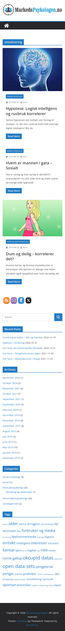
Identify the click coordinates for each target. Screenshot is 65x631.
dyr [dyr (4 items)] (56, 524)
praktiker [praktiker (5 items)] (29, 574)
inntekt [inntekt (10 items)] (9, 542)
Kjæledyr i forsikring (14, 342)
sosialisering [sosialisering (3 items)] (34, 579)
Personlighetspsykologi (18, 242)
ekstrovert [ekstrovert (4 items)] (9, 531)
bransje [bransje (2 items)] (49, 524)
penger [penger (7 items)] (8, 573)
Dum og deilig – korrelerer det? (30, 256)
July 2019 (7, 436)
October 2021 (10, 393)
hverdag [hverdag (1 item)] (40, 537)
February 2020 (10, 409)
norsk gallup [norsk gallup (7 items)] (12, 558)
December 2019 (11, 415)
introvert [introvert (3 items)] (53, 543)
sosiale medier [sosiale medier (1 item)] (19, 579)
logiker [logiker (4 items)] (32, 550)
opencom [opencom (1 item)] (58, 559)
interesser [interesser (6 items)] (39, 543)
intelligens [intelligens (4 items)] (23, 543)
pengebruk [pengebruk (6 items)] (44, 566)
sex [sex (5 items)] (57, 574)
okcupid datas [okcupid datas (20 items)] (38, 557)
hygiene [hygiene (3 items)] (49, 537)
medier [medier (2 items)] (52, 550)
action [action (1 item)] (5, 524)
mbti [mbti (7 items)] (44, 550)
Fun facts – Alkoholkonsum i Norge (21, 358)
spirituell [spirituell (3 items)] (47, 579)
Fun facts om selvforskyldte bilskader (23, 348)
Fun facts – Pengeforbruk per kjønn (22, 353)
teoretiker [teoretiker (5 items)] (24, 585)
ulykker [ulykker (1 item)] (35, 585)
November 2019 (11, 420)
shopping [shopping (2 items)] (8, 579)
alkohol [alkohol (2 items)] (22, 524)
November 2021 (11, 388)
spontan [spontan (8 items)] (9, 584)
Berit (25, 102)
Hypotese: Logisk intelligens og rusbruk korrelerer (31, 111)
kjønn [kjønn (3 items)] (18, 550)
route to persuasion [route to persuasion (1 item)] (45, 574)
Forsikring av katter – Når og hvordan (23, 337)
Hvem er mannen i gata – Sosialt (29, 165)
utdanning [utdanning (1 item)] (43, 585)
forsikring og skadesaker (19, 492)
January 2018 (10, 452)
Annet (6, 482)
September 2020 (11, 404)
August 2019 (9, 431)
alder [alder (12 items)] (13, 523)
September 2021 (11, 399)
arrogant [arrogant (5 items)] (33, 524)
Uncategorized (10, 503)
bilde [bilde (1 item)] (42, 524)
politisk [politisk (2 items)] (18, 574)
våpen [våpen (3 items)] (57, 585)
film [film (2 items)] (19, 531)
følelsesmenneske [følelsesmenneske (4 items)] (24, 537)
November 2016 (11, 458)
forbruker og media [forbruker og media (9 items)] (38, 530)
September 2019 (11, 425)
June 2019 (8, 441)
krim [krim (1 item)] (25, 551)
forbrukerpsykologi (13, 487)
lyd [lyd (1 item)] (38, 551)
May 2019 (8, 447)
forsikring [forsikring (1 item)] (7, 537)
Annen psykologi (14, 96)
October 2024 (10, 383)
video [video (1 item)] (50, 585)
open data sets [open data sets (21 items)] (19, 566)
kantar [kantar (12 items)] (9, 550)
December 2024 (11, 377)
